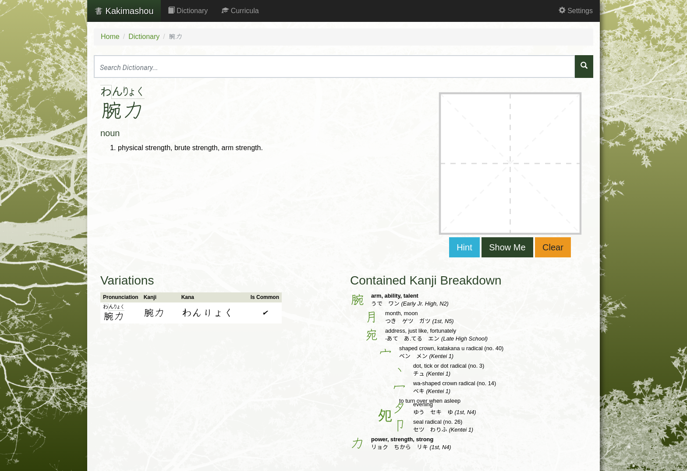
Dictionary (188, 10)
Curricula (240, 10)
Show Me (507, 247)
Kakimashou (124, 11)
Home (110, 36)
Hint (464, 247)
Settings (576, 10)
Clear (552, 247)
